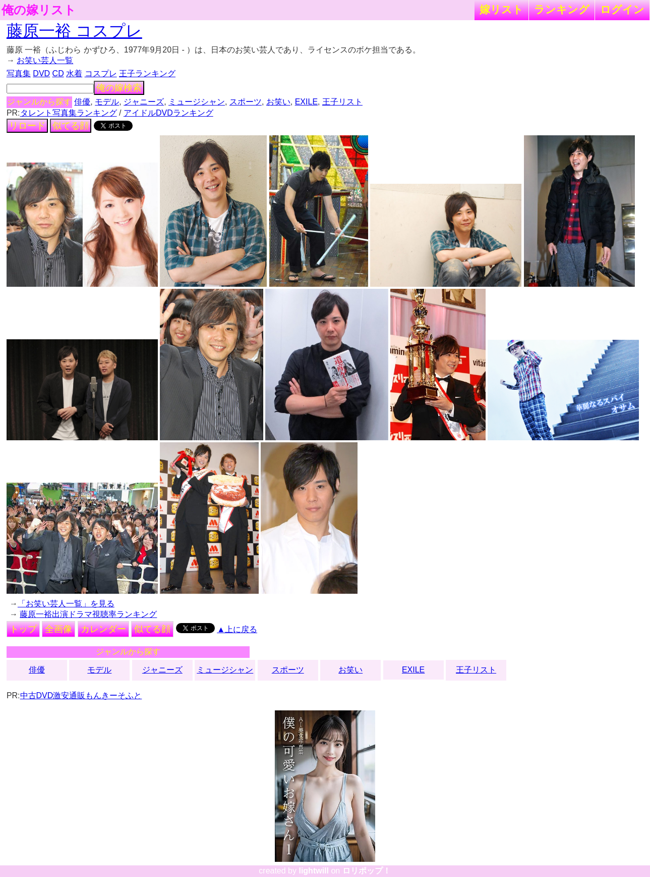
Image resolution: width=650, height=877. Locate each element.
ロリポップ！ (366, 870)
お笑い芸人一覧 (45, 60)
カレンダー (103, 629)
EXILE (306, 101)
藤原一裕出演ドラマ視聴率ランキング (88, 614)
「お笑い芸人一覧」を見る (66, 603)
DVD (41, 73)
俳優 (82, 101)
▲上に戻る (237, 629)
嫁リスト (501, 9)
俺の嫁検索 (119, 88)
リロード (27, 126)
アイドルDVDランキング (168, 113)
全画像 (58, 629)
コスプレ (101, 73)
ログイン (622, 9)
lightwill (314, 870)
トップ (23, 629)
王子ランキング (147, 73)
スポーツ (245, 101)
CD (58, 73)
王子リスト (342, 101)
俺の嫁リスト (39, 10)
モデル (107, 101)
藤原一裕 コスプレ (74, 31)
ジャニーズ (144, 101)
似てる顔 (70, 126)
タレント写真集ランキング (68, 113)
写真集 (19, 73)
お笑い (278, 101)
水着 (74, 73)
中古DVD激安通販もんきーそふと (81, 695)
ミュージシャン (196, 101)
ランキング (561, 9)
